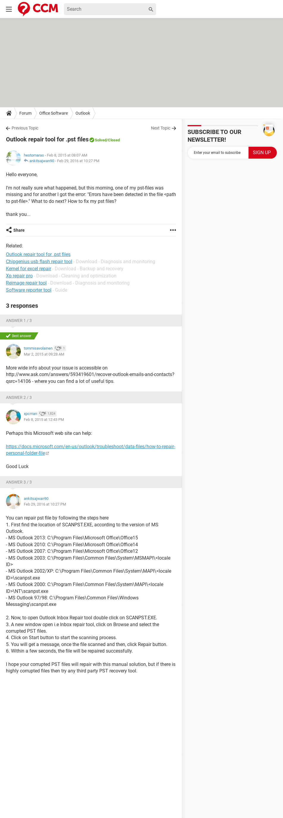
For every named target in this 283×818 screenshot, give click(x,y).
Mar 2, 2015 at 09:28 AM (44, 354)
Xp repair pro (19, 276)
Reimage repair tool (26, 283)
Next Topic (160, 128)
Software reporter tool (28, 290)
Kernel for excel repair (28, 268)
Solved (100, 140)
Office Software (53, 113)
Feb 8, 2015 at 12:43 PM (44, 419)
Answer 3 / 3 (19, 482)
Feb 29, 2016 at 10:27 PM (78, 161)
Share (19, 230)
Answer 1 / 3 (19, 320)
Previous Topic (25, 128)
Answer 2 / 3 (19, 397)
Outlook (83, 113)
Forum (25, 113)
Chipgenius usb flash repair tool (39, 261)
